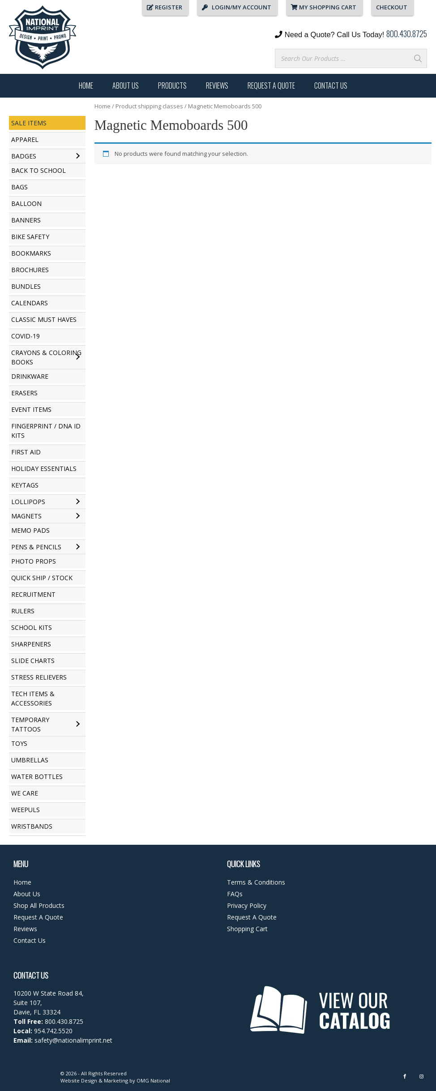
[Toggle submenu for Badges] (77, 156)
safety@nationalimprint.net (72, 1040)
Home (86, 85)
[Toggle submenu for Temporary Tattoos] (77, 724)
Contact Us (330, 85)
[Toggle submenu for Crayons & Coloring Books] (77, 357)
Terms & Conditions (256, 882)
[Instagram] (421, 1076)
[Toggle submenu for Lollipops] (77, 501)
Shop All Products (38, 905)
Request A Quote (271, 85)
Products (172, 85)
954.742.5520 (53, 1031)
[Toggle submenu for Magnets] (77, 516)
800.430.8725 (406, 33)
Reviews (217, 85)
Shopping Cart (247, 928)
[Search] (418, 58)
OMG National (153, 1080)
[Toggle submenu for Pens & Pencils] (77, 547)
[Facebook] (404, 1076)
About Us (125, 85)
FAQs (235, 894)
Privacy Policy (246, 905)
